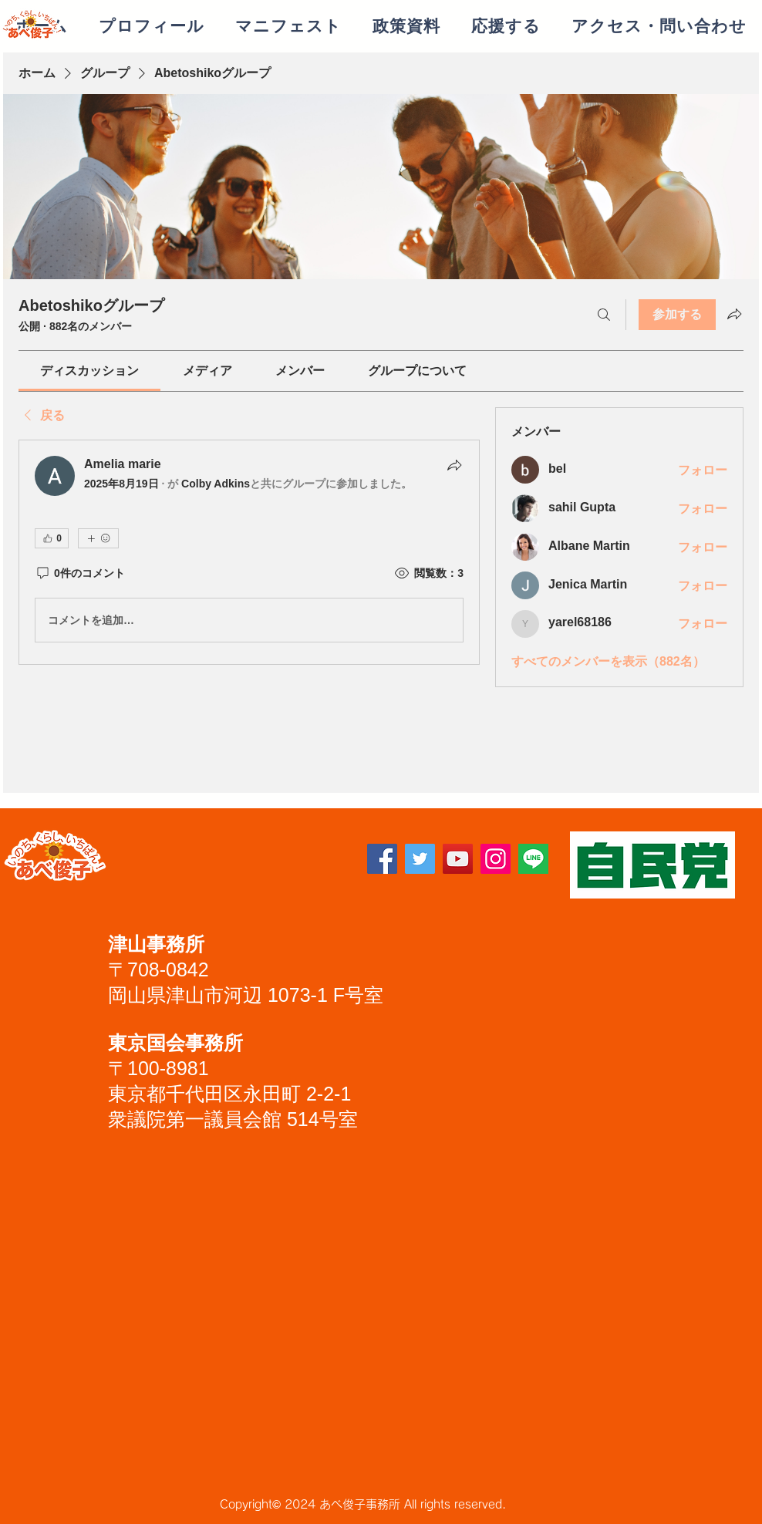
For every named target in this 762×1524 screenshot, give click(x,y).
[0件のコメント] (80, 574)
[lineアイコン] (533, 859)
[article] (249, 552)
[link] (89, 370)
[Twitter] (420, 859)
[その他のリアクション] (98, 538)
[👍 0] (52, 538)
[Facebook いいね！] (219, 864)
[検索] (604, 314)
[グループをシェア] (734, 314)
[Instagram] (495, 859)
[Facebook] (382, 859)
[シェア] (454, 465)
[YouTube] (458, 859)
